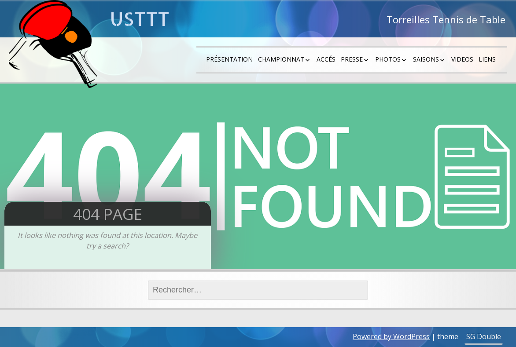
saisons (426, 59)
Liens (487, 59)
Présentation (229, 59)
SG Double (483, 336)
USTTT (140, 18)
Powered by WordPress (391, 336)
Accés (326, 59)
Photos (388, 59)
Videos (462, 59)
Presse (352, 59)
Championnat (281, 59)
